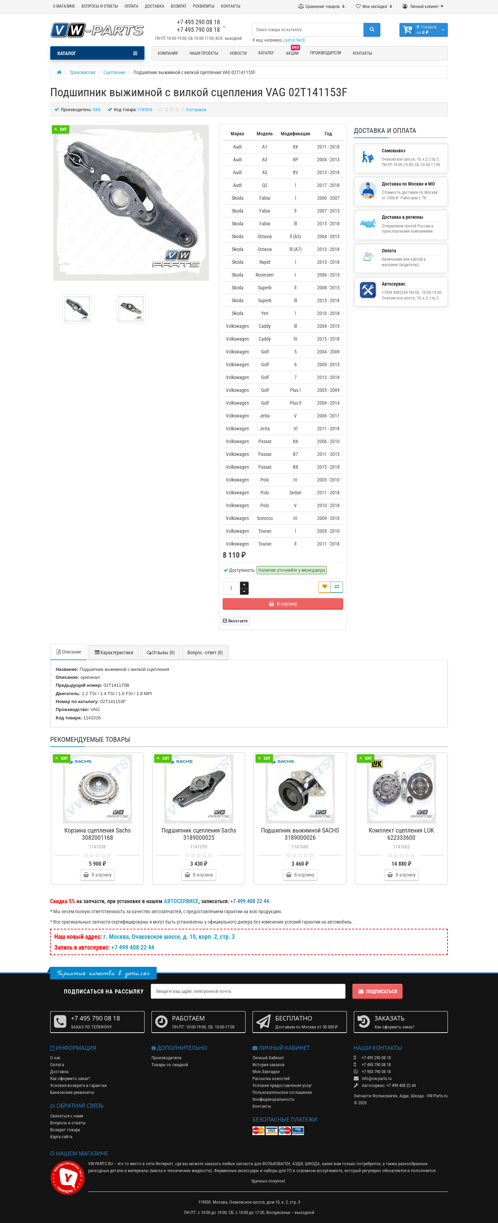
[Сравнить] (337, 587)
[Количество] (231, 588)
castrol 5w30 (294, 40)
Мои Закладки (266, 1071)
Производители (325, 53)
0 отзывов (196, 109)
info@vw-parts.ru (372, 1078)
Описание (68, 652)
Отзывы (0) (160, 652)
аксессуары (248, 1170)
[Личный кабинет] (423, 6)
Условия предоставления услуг (282, 1085)
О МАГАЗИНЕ (64, 6)
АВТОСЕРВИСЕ (181, 901)
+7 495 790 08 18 (198, 29)
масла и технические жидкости (181, 1170)
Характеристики (113, 652)
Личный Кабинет (268, 1057)
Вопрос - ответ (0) (205, 652)
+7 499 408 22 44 (132, 947)
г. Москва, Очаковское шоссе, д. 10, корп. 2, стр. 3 (169, 936)
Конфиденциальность (273, 1099)
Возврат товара (65, 1129)
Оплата (57, 1064)
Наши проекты (204, 53)
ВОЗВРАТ (178, 6)
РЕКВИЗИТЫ (203, 6)
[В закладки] (325, 587)
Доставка (59, 1071)
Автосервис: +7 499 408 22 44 (385, 1085)
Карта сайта (61, 1136)
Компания (168, 53)
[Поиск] (371, 30)
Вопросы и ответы (68, 1122)
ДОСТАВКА (154, 6)
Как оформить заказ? (70, 1078)
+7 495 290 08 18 (198, 22)
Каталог (266, 53)
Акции (293, 52)
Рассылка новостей (271, 1078)
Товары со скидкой (169, 1064)
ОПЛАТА (131, 6)
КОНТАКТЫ (230, 6)
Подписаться (377, 991)
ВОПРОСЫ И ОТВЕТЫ (100, 6)
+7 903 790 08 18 (372, 1071)
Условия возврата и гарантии (78, 1085)
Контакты (362, 53)
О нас (55, 1057)
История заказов (268, 1064)
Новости (238, 53)
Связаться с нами (66, 1115)
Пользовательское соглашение (282, 1092)
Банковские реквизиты (72, 1092)
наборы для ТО (278, 1170)
